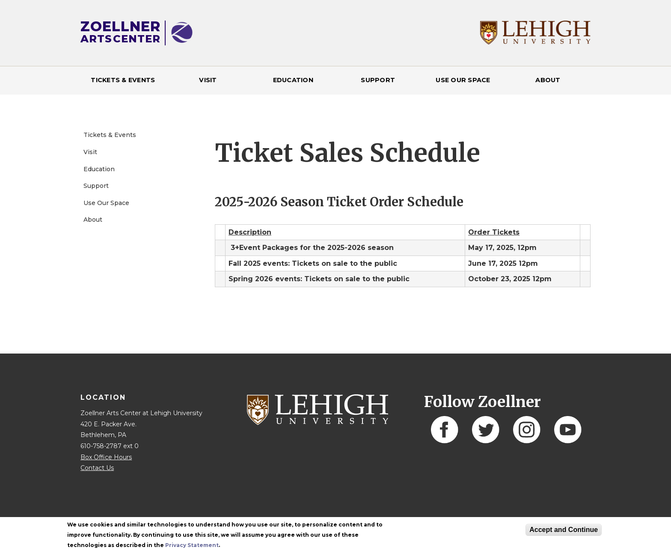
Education (293, 80)
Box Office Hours (106, 457)
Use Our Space (463, 80)
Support (378, 80)
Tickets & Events (123, 80)
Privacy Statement (192, 545)
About (547, 80)
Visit (208, 80)
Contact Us (97, 468)
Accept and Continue (563, 529)
